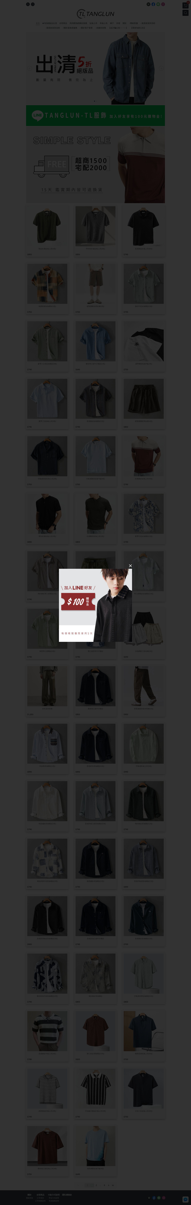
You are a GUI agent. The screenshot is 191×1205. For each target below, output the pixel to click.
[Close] (130, 565)
